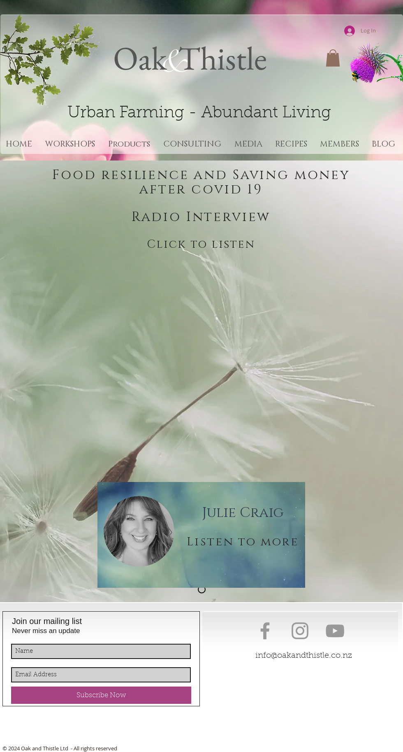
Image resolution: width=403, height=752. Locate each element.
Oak (140, 57)
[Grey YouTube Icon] (335, 630)
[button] (333, 58)
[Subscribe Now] (101, 695)
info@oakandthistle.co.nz (303, 656)
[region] (201, 535)
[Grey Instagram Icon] (300, 630)
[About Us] (202, 590)
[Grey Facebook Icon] (265, 630)
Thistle (219, 57)
